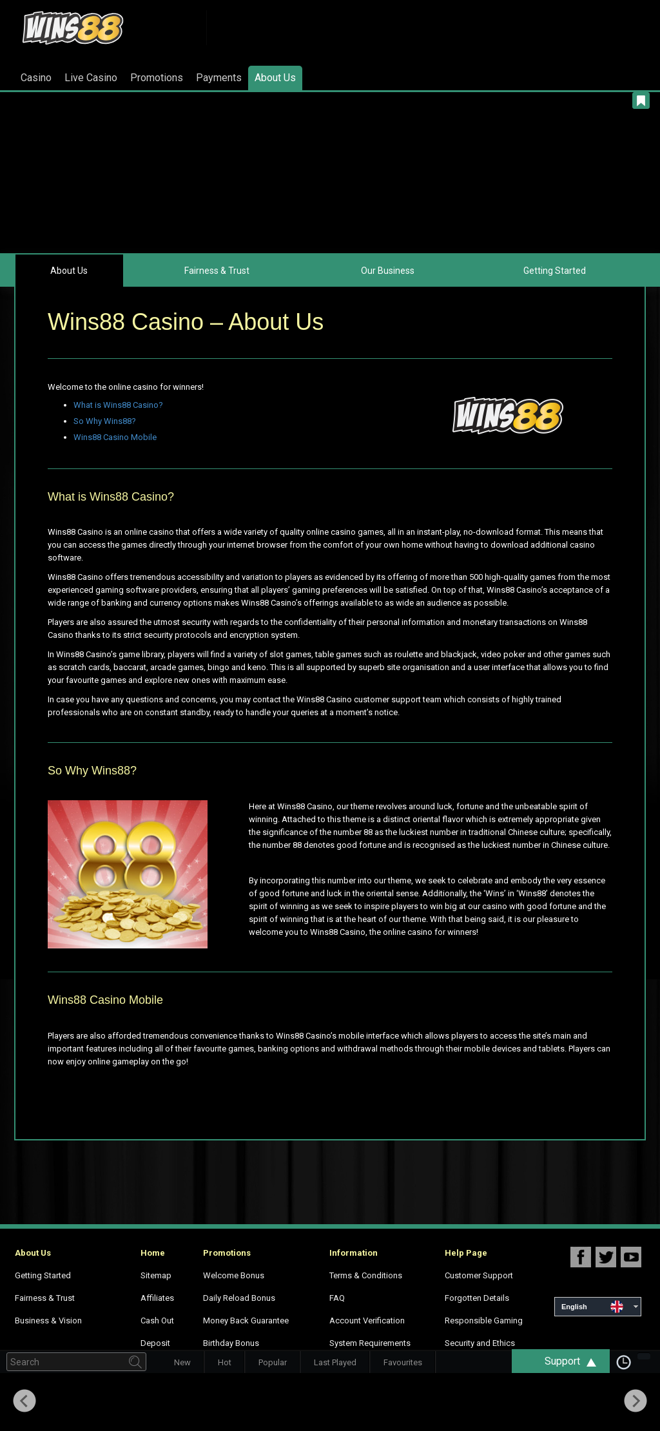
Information (353, 1253)
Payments (219, 78)
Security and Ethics (480, 1343)
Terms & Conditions (365, 1275)
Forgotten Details (477, 1298)
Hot (224, 1362)
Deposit (155, 1343)
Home (153, 1253)
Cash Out (157, 1320)
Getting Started (554, 270)
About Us (275, 78)
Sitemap (156, 1275)
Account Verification (367, 1320)
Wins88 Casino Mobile (115, 437)
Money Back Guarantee (246, 1320)
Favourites (402, 1362)
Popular (272, 1362)
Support (577, 1361)
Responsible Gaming (484, 1320)
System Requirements (370, 1343)
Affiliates (157, 1298)
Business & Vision (48, 1320)
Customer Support (479, 1275)
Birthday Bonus (231, 1343)
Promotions (156, 78)
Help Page (466, 1253)
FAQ (337, 1298)
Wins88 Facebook (580, 1256)
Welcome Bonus (233, 1275)
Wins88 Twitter (606, 1256)
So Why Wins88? (104, 421)
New (182, 1362)
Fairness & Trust (216, 270)
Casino (36, 78)
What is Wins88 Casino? (118, 405)
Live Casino (90, 78)
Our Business (387, 270)
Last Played (335, 1362)
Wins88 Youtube (631, 1256)
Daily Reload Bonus (239, 1298)
